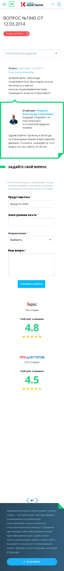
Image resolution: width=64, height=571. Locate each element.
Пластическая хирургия (21, 72)
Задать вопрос (14, 33)
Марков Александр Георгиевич (38, 112)
